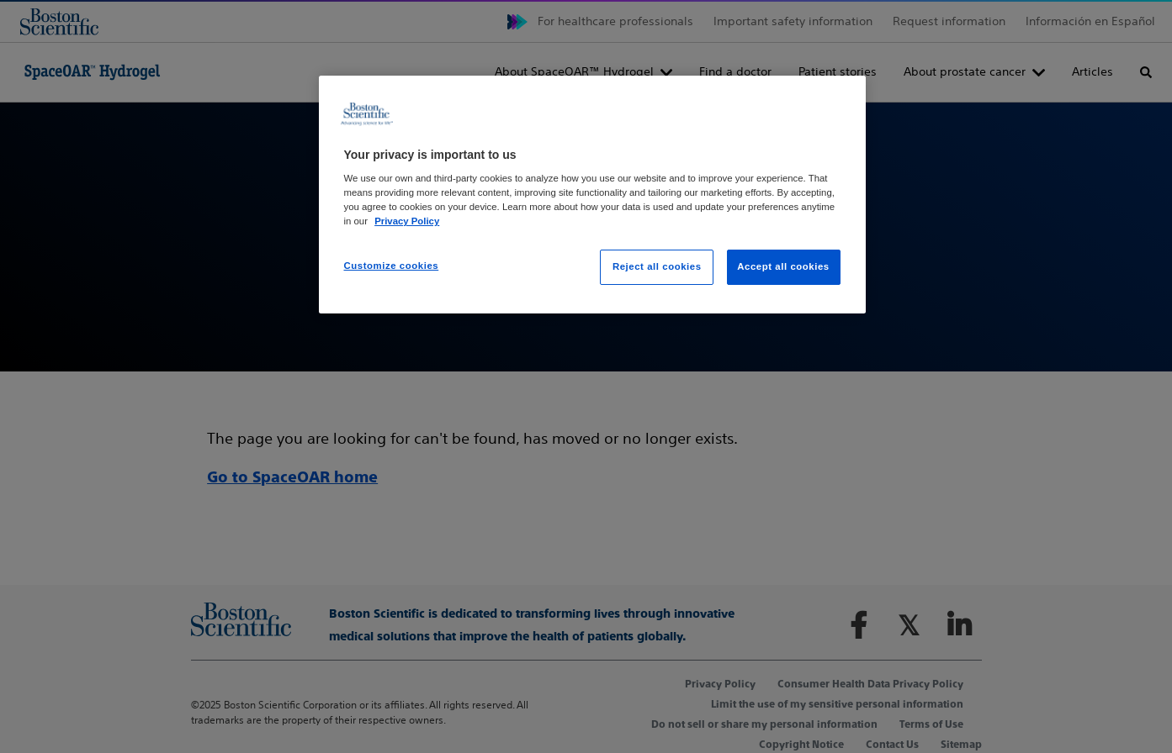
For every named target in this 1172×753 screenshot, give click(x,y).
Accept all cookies (783, 266)
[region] (592, 195)
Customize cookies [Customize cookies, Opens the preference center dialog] (391, 266)
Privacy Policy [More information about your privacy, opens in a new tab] (406, 221)
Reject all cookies (657, 266)
